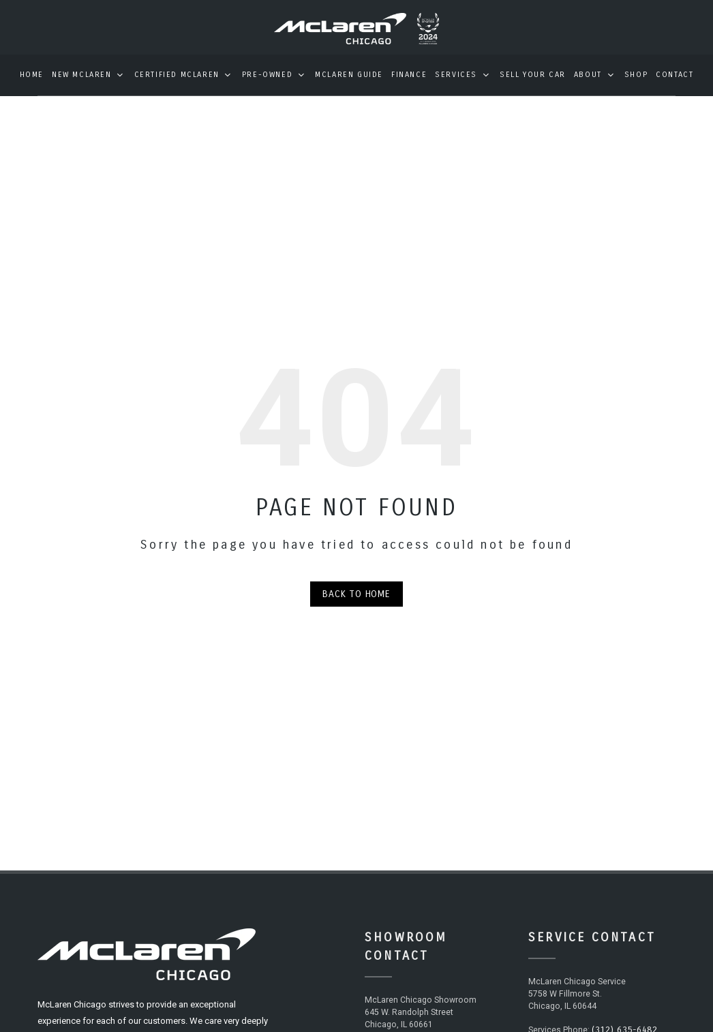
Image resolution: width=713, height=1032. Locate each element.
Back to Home (356, 603)
